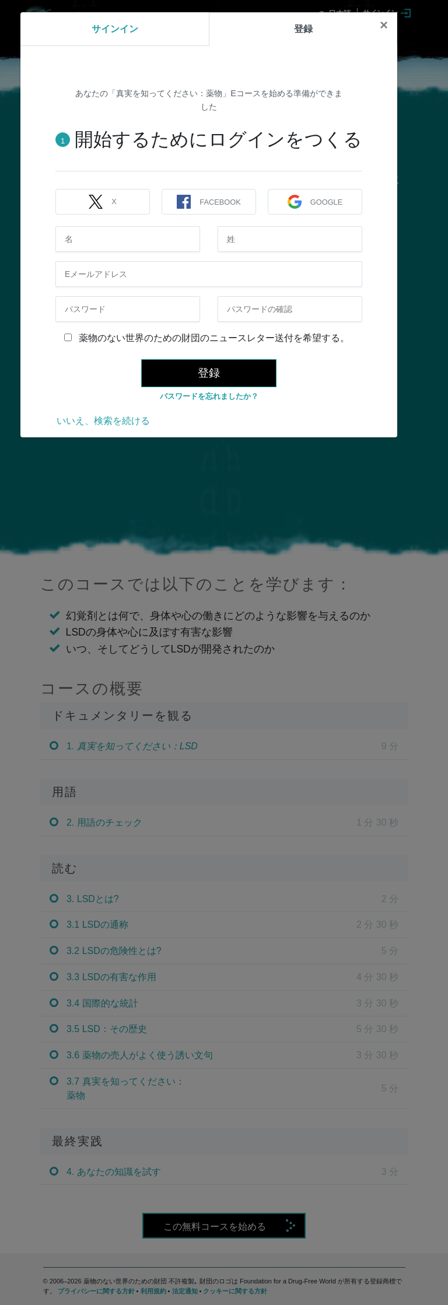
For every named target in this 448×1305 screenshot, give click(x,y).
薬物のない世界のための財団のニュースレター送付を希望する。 (206, 338)
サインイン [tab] (115, 29)
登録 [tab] (303, 29)
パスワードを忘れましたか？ (209, 396)
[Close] (384, 25)
